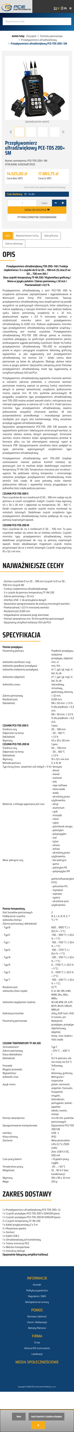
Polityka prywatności (37, 1290)
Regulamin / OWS (37, 1296)
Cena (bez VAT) (15, 178)
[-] (55, 203)
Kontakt (37, 1285)
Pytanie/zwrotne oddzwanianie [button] (37, 217)
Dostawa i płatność (37, 1316)
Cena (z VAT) (44, 178)
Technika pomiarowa (51, 36)
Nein (19, 1416)
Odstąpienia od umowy (37, 1302)
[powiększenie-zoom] (37, 90)
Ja (38, 1425)
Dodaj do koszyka (37, 210)
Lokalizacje (37, 1354)
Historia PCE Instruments (37, 1348)
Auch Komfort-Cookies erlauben (46, 1416)
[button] (10, 132)
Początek (31, 36)
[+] (62, 203)
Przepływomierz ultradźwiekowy (39, 40)
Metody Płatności (37, 1328)
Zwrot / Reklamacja (37, 1322)
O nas (37, 1342)
